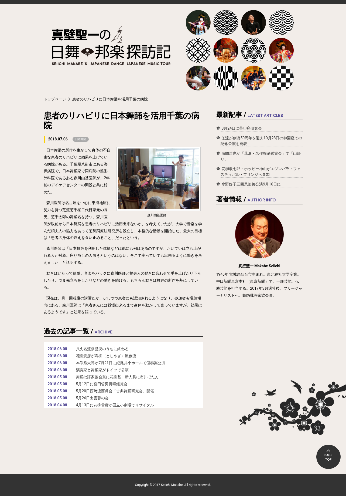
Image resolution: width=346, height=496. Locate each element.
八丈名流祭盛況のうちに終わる (102, 349)
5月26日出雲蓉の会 (92, 398)
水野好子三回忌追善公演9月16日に (251, 184)
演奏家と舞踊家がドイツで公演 (102, 370)
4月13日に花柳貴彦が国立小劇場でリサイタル (115, 405)
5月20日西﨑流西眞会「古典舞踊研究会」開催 (115, 391)
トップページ (55, 99)
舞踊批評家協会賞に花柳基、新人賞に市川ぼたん (117, 377)
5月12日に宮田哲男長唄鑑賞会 (102, 384)
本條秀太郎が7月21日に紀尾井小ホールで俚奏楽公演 (120, 363)
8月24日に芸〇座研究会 (242, 128)
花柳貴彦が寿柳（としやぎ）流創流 (106, 356)
